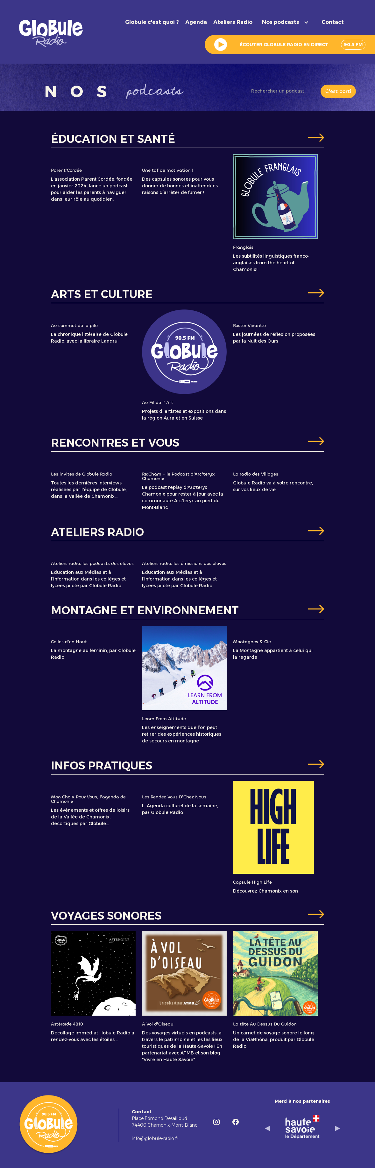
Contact (333, 22)
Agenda (196, 22)
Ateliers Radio (232, 22)
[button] (287, 22)
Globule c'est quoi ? (152, 22)
